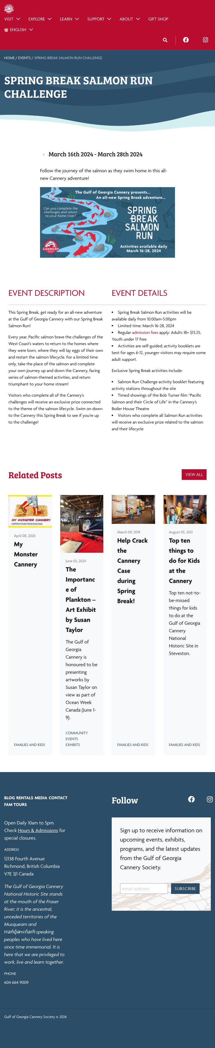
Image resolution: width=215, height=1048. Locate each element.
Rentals (24, 797)
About (126, 19)
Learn (66, 19)
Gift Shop (158, 19)
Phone (10, 974)
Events (24, 58)
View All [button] (194, 474)
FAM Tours (15, 804)
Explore (37, 19)
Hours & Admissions (38, 830)
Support (95, 19)
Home (9, 58)
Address (11, 849)
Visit (8, 19)
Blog (9, 797)
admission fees (145, 332)
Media (41, 797)
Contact (58, 797)
